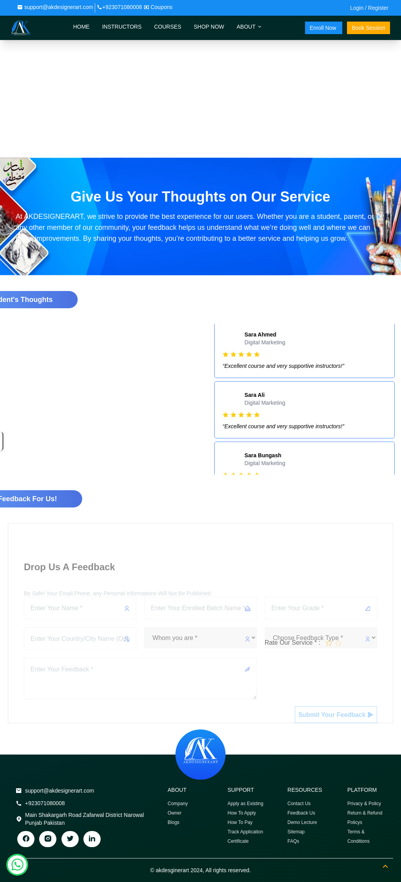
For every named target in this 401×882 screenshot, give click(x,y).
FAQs (293, 841)
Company (178, 803)
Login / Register (369, 8)
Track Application (245, 832)
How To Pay (240, 822)
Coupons (161, 7)
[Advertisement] (200, 99)
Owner (174, 813)
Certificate (238, 841)
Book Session (368, 28)
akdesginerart (172, 870)
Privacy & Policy (364, 803)
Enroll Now (324, 28)
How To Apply (242, 813)
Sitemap (296, 832)
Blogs (173, 822)
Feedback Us (301, 813)
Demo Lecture (302, 822)
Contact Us (299, 803)
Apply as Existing (245, 803)
